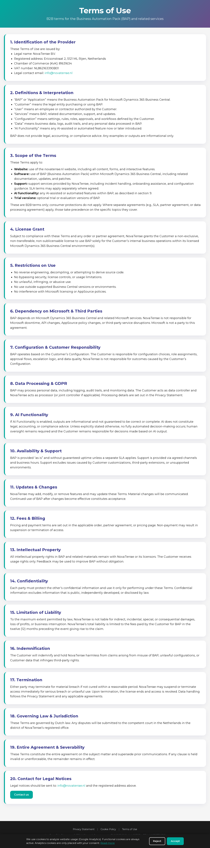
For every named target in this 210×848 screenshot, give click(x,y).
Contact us (21, 794)
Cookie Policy (108, 829)
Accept (175, 841)
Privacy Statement (83, 829)
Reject (157, 841)
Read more (107, 843)
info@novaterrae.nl (59, 73)
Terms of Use (129, 829)
